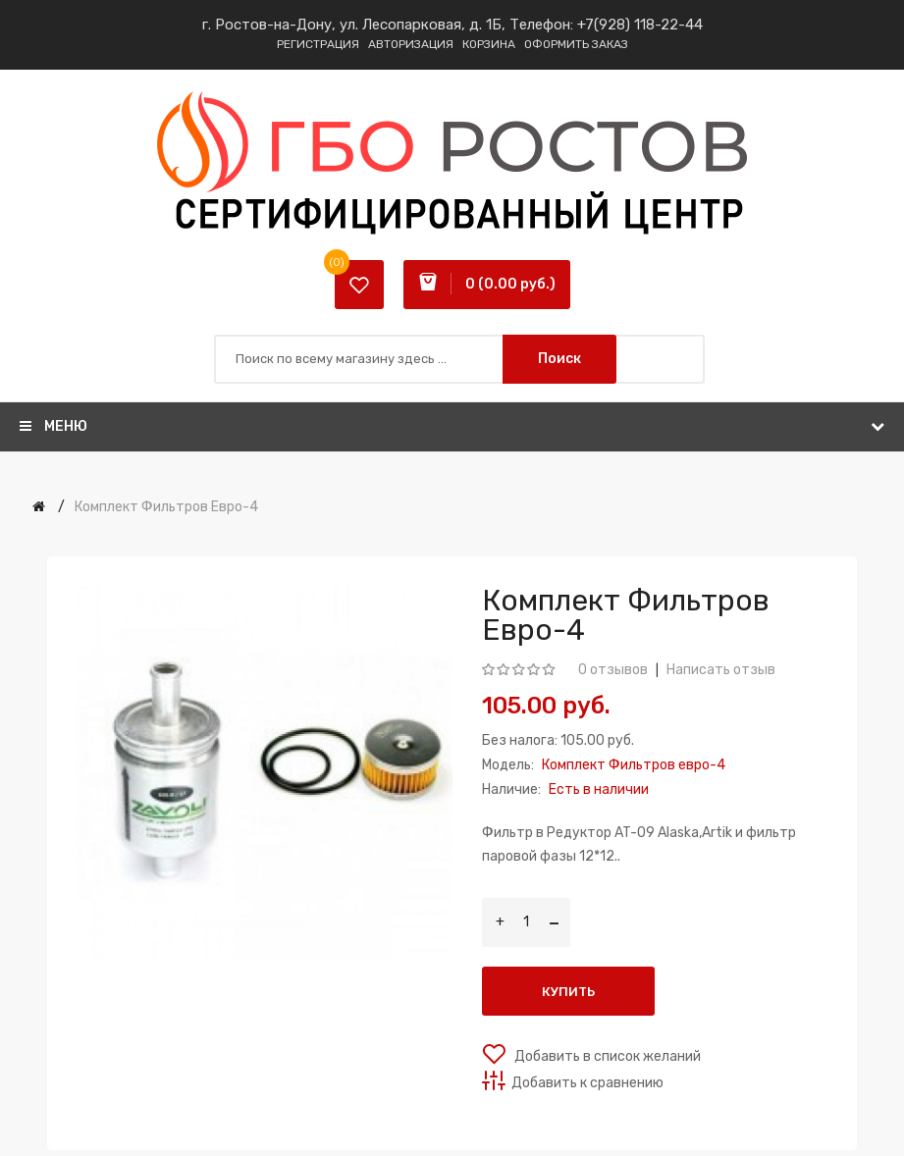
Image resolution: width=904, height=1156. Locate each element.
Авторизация (410, 44)
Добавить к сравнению (587, 1083)
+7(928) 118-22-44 (640, 24)
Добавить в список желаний (606, 1056)
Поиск (559, 358)
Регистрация (318, 44)
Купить (568, 991)
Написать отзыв (720, 669)
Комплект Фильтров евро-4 (166, 507)
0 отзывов (613, 669)
